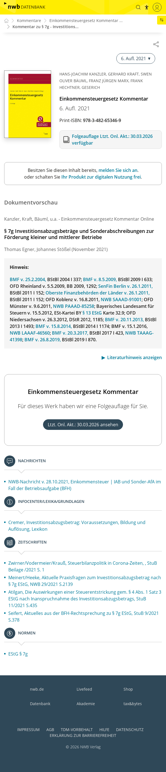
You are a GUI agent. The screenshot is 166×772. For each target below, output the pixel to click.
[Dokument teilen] (156, 44)
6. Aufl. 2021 (135, 59)
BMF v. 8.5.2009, (100, 280)
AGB (50, 729)
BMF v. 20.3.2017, (70, 333)
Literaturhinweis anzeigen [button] (134, 358)
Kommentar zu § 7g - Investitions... (45, 27)
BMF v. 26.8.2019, (42, 340)
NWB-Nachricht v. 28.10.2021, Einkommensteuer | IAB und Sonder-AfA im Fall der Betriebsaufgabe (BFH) (84, 485)
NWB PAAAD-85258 (73, 306)
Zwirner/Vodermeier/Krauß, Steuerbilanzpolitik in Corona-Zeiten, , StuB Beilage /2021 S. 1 (82, 566)
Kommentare (29, 20)
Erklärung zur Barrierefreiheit (83, 735)
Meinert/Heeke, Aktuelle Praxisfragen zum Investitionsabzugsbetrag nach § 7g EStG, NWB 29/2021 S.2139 (84, 581)
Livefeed (84, 689)
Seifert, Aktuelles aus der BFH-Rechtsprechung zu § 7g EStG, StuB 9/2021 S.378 (83, 616)
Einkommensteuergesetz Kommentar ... (86, 20)
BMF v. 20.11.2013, (124, 320)
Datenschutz (130, 729)
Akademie (86, 703)
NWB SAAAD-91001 (121, 300)
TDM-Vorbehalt (77, 729)
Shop (128, 689)
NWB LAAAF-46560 (30, 333)
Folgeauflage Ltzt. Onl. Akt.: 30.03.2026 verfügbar (112, 139)
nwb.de (37, 689)
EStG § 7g (18, 654)
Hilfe (104, 729)
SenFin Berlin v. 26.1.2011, (125, 286)
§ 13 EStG (92, 313)
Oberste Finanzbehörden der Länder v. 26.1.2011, (98, 293)
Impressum (28, 729)
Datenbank (40, 703)
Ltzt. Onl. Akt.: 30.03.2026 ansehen (83, 425)
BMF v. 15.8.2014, (54, 326)
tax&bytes (133, 703)
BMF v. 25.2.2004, (28, 280)
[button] (137, 7)
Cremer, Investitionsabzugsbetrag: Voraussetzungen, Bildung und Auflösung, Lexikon (76, 526)
